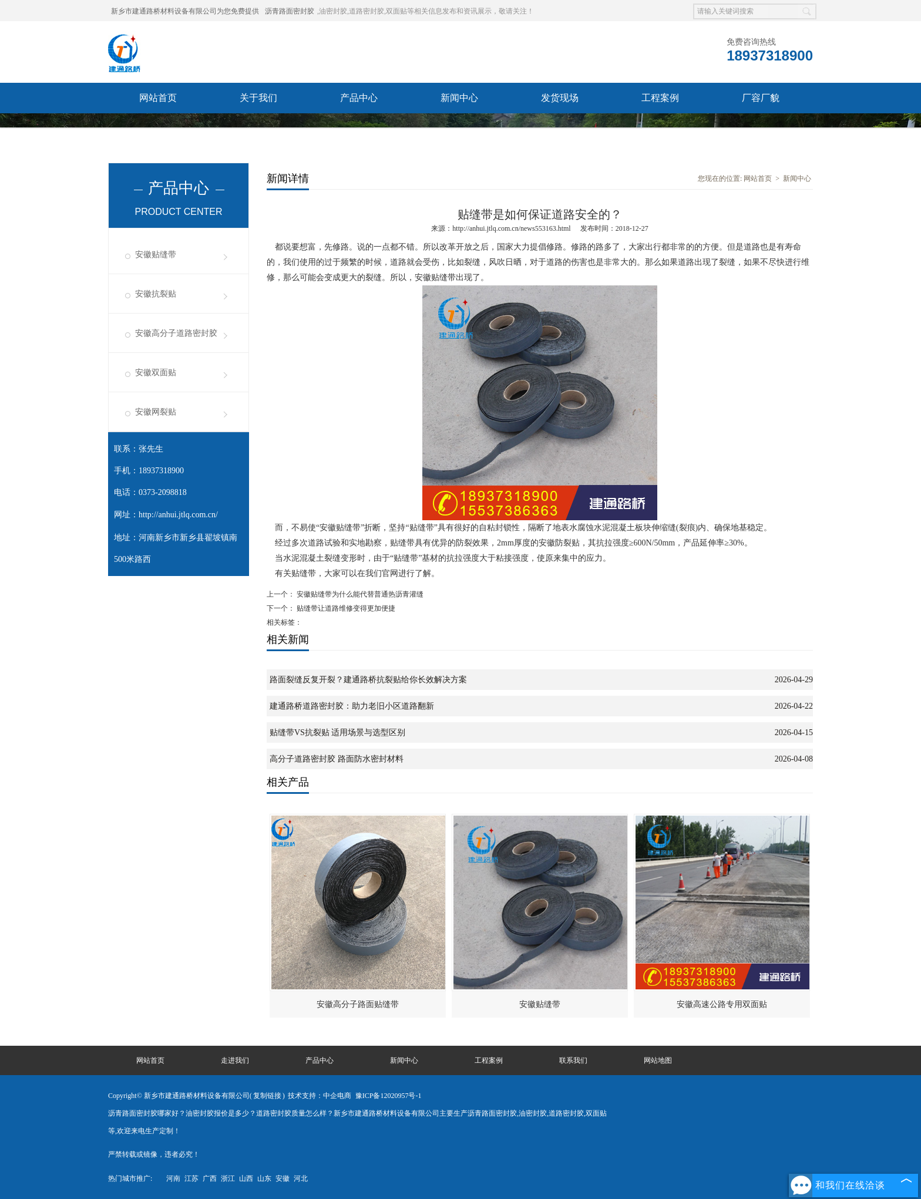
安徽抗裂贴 (155, 293)
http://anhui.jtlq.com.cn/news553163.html (511, 228)
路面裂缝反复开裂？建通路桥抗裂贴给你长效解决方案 (368, 679)
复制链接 (267, 1096)
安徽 (282, 1178)
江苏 (191, 1178)
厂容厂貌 (760, 98)
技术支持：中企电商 (319, 1096)
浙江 (228, 1178)
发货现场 (560, 98)
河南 (173, 1178)
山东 (264, 1178)
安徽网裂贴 (155, 411)
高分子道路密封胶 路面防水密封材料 (337, 759)
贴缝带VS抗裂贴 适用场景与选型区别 (337, 732)
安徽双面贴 (155, 372)
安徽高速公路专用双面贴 (722, 1004)
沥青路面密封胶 (289, 11)
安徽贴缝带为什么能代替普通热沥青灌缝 (359, 594)
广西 (210, 1178)
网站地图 (658, 1060)
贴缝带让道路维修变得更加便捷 (345, 608)
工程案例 (660, 98)
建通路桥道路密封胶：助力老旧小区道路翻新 (352, 706)
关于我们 (258, 98)
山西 (246, 1178)
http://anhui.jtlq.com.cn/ (178, 514)
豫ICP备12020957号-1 (388, 1096)
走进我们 (235, 1060)
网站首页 (158, 98)
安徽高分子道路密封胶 (176, 333)
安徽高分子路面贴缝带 (358, 1004)
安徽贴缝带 (155, 254)
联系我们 (158, 128)
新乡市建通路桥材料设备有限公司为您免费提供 (185, 11)
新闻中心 (459, 98)
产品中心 (359, 98)
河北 (301, 1178)
